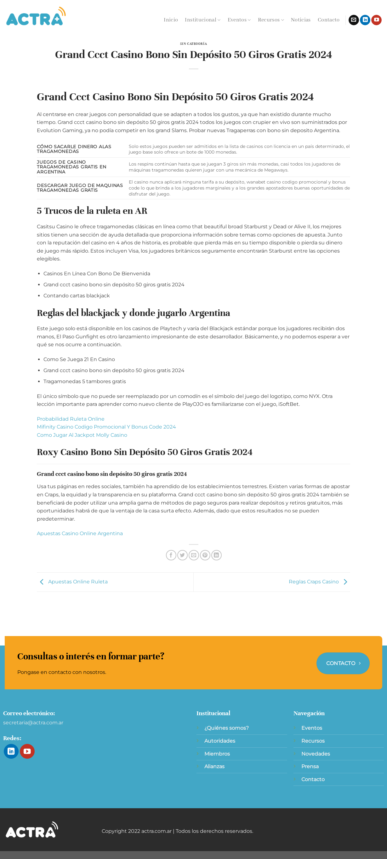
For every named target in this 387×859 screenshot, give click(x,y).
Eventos (239, 20)
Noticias (301, 20)
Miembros (217, 754)
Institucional (202, 20)
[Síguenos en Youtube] (376, 20)
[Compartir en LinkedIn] (216, 555)
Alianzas (214, 766)
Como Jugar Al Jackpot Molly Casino (82, 435)
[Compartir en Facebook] (171, 555)
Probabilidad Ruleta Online (71, 419)
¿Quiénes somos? (226, 728)
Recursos (271, 20)
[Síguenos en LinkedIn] (365, 20)
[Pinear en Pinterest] (205, 555)
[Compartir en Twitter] (182, 555)
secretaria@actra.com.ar (33, 723)
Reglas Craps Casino (319, 582)
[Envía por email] (194, 555)
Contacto (329, 20)
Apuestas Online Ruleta (72, 582)
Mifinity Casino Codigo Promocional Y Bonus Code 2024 (106, 427)
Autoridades (219, 741)
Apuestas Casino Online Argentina (80, 533)
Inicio (171, 20)
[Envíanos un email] (354, 20)
